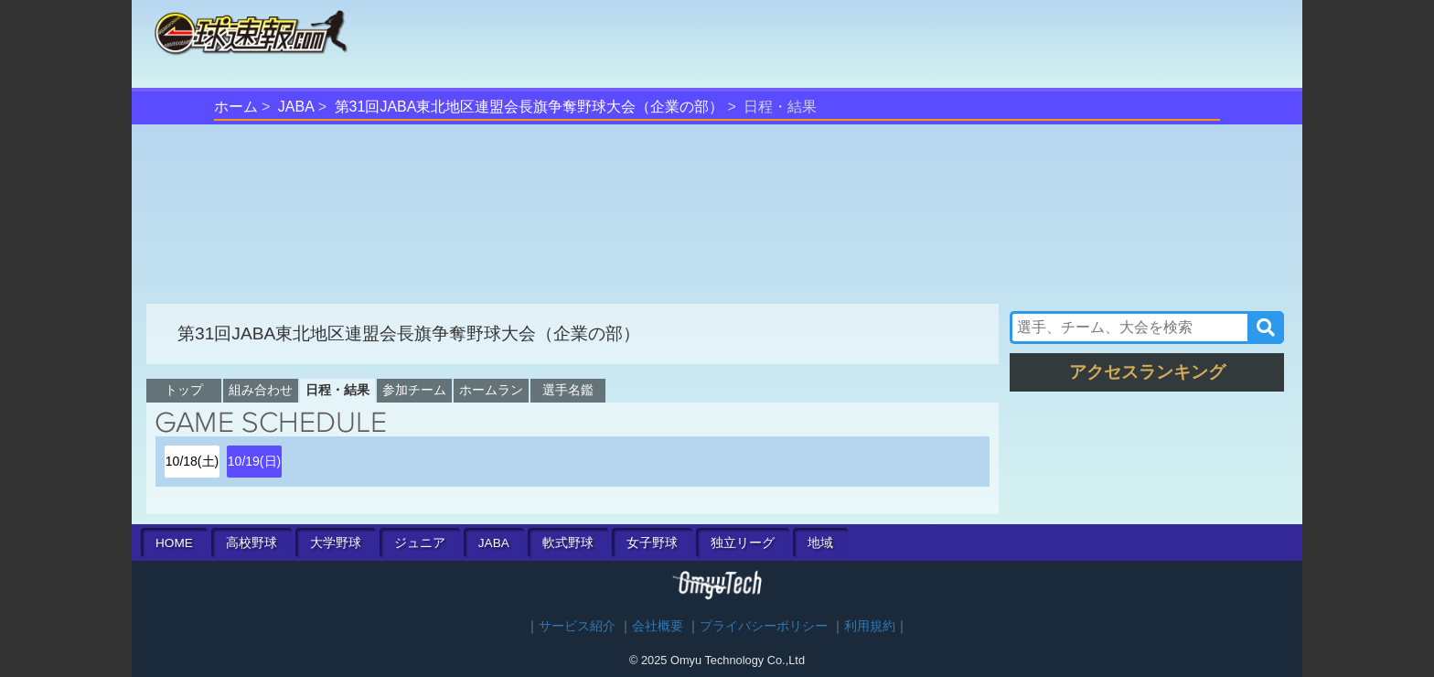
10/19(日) (254, 461)
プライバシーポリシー (764, 626)
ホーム (236, 106)
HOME (174, 543)
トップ (184, 389)
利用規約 (869, 626)
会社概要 (657, 626)
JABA (296, 106)
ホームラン (491, 389)
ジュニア (419, 543)
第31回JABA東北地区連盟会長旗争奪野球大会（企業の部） (529, 106)
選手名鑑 (568, 389)
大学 (335, 543)
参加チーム (414, 389)
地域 (820, 543)
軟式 (568, 543)
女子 (652, 543)
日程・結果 (337, 389)
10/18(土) (192, 461)
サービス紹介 (577, 626)
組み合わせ (261, 389)
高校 (251, 543)
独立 (743, 543)
